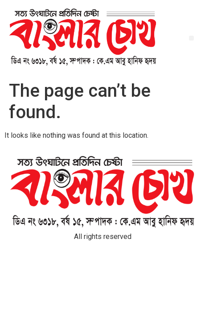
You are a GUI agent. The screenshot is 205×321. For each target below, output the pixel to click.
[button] (191, 38)
